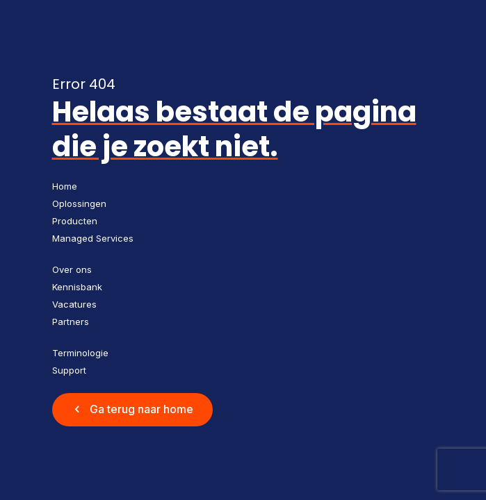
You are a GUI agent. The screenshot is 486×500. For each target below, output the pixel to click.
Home (64, 186)
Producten (74, 220)
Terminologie (80, 352)
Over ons (72, 269)
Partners (70, 321)
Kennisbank (77, 286)
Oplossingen (79, 203)
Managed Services (92, 238)
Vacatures (74, 304)
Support (69, 370)
